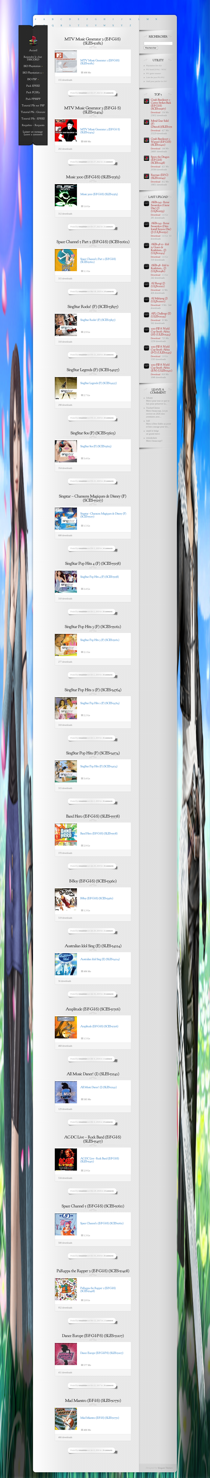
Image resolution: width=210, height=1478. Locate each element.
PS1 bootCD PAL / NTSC (156, 69)
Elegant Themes (165, 1468)
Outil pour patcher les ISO (156, 81)
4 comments (108, 548)
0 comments (109, 93)
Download (155, 112)
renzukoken (83, 93)
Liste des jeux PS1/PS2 (155, 77)
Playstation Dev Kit (154, 66)
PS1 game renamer (153, 73)
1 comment (108, 162)
